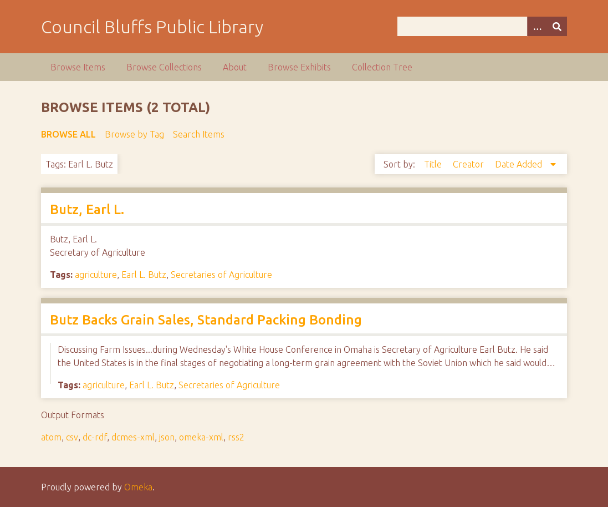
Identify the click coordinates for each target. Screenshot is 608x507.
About (235, 67)
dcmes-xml (133, 437)
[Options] (537, 26)
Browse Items (77, 67)
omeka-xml (201, 437)
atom (51, 437)
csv (72, 437)
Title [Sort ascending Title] (434, 164)
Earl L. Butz (143, 275)
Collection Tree (382, 67)
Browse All (68, 134)
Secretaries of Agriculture (221, 275)
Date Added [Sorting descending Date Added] (519, 164)
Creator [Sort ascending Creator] (469, 164)
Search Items (198, 134)
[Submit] (557, 26)
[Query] (481, 26)
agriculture (96, 275)
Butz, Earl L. (87, 209)
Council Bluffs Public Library (152, 27)
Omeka (138, 487)
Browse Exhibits (299, 67)
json (167, 437)
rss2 (236, 437)
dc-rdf (95, 437)
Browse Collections (164, 67)
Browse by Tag (134, 134)
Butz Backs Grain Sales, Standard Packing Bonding (206, 319)
